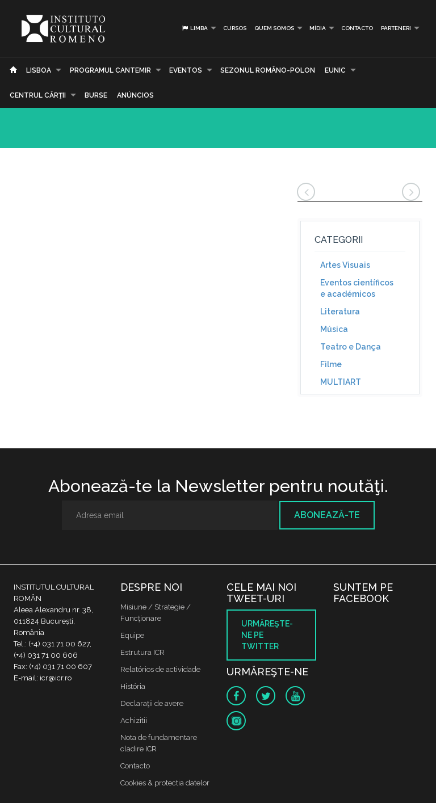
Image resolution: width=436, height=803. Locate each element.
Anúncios (135, 95)
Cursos (234, 28)
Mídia (317, 28)
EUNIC (335, 70)
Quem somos (274, 28)
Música (334, 329)
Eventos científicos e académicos (356, 288)
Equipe (132, 635)
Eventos (185, 70)
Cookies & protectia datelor (164, 783)
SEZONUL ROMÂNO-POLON (267, 70)
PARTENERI (396, 28)
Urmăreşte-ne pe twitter (267, 635)
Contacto (357, 28)
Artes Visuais (345, 265)
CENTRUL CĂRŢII (38, 95)
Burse (96, 95)
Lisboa (38, 70)
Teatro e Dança (350, 346)
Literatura (340, 311)
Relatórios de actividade (160, 669)
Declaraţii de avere (151, 703)
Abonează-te (327, 515)
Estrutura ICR (142, 652)
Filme (331, 364)
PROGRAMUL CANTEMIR (110, 70)
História (132, 686)
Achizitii (133, 720)
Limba (194, 28)
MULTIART (340, 381)
